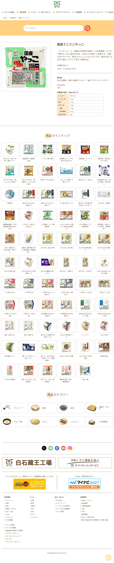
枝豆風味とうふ (10, 356)
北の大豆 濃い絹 (66, 248)
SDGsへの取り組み (87, 517)
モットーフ (9, 500)
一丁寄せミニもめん (85, 292)
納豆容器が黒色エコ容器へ (15, 530)
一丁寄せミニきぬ (104, 292)
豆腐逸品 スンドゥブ (85, 159)
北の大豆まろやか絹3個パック (28, 272)
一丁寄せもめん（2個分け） (47, 293)
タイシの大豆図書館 (63, 509)
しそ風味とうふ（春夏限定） (47, 225)
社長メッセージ (86, 500)
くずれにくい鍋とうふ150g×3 (28, 225)
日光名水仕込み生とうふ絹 (104, 315)
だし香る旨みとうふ (66, 203)
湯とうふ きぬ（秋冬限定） (47, 380)
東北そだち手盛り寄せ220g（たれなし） (85, 204)
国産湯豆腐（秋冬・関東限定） (66, 380)
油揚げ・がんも (11, 509)
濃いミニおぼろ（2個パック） (28, 357)
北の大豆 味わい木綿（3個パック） (10, 159)
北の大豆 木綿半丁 (66, 271)
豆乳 (32, 511)
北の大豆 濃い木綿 (47, 248)
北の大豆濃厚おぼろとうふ (47, 272)
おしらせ (9, 539)
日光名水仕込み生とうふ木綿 (85, 315)
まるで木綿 (104, 335)
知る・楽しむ (59, 497)
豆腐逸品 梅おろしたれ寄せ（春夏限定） (104, 226)
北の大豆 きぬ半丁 (85, 271)
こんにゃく (9, 517)
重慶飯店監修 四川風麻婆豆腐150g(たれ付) (10, 226)
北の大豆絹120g (9, 271)
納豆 (7, 506)
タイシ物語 (60, 511)
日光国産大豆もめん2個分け (47, 315)
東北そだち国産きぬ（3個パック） (47, 336)
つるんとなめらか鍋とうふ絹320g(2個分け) (66, 226)
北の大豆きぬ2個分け (104, 249)
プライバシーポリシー (13, 542)
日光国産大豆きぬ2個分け (66, 315)
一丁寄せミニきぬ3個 (28, 315)
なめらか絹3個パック (66, 336)
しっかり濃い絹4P (47, 158)
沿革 (82, 509)
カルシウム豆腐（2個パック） (66, 181)
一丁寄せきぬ (28, 292)
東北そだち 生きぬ (85, 180)
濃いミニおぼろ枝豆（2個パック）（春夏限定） (47, 358)
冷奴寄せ (10, 203)
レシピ (32, 497)
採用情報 (84, 514)
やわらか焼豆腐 (10, 379)
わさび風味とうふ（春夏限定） (85, 225)
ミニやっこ (85, 335)
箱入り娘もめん (10, 335)
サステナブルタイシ (12, 533)
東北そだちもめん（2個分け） (29, 204)
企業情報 (83, 497)
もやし (8, 514)
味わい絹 (85, 379)
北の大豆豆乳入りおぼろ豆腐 (104, 272)
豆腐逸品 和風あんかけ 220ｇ (104, 159)
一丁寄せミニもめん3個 (10, 315)
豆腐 (7, 503)
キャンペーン (60, 503)
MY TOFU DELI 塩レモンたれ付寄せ (9, 181)
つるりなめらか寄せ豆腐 (85, 357)
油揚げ (33, 506)
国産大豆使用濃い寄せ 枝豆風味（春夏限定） (29, 250)
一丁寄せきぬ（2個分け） (66, 293)
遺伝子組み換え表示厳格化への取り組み (95, 520)
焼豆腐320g (104, 356)
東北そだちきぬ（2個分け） (47, 204)
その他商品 (9, 520)
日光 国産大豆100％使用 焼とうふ (9, 250)
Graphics (59, 500)
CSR (82, 511)
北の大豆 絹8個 (104, 203)
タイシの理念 (10, 525)
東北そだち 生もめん (48, 180)
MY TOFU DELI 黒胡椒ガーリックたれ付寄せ (28, 182)
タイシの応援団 (11, 528)
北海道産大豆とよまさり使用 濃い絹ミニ (104, 182)
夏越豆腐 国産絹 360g (29, 159)
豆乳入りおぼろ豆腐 (66, 356)
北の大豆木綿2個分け (85, 249)
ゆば (32, 509)
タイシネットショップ (13, 536)
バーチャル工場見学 (63, 506)
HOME (5, 18)
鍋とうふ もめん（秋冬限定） (29, 380)
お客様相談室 (85, 506)
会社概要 (84, 503)
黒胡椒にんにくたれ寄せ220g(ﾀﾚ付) (66, 159)
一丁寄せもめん (10, 292)
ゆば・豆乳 (9, 511)
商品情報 (12, 18)
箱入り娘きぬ (28, 335)
